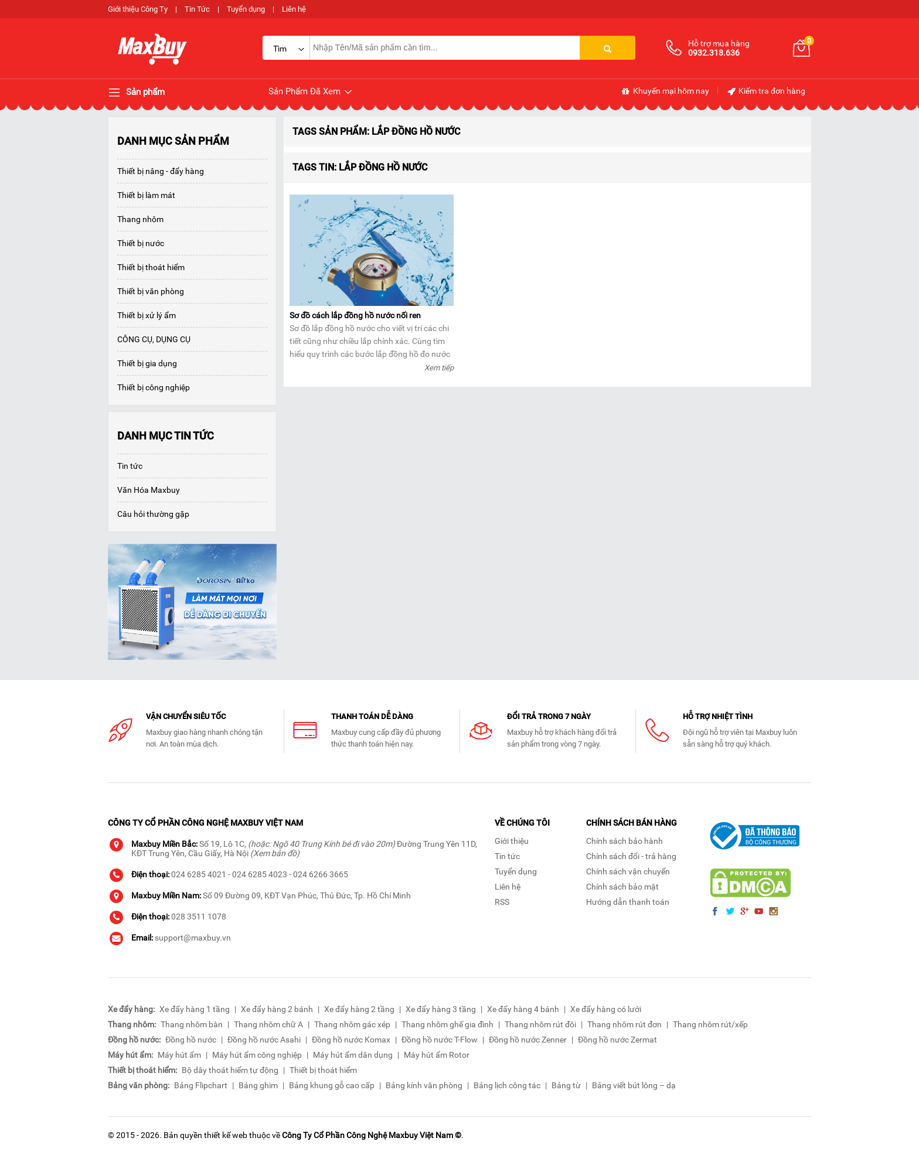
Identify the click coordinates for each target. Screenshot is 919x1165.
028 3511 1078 (198, 916)
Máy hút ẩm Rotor (436, 1055)
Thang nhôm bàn (192, 1024)
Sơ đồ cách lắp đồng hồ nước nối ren (355, 315)
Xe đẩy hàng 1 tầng (194, 1009)
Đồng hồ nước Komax (351, 1039)
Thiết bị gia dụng (147, 363)
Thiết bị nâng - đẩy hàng (160, 171)
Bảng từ (566, 1085)
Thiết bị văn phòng (150, 291)
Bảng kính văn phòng (424, 1085)
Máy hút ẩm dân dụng (353, 1055)
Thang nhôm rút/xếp (710, 1024)
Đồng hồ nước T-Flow (439, 1039)
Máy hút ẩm (179, 1055)
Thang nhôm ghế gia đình (447, 1024)
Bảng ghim (258, 1085)
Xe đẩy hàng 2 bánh (277, 1009)
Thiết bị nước (140, 243)
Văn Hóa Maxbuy (148, 490)
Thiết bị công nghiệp (153, 387)
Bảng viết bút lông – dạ (634, 1085)
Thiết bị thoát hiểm (151, 267)
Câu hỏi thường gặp (153, 514)
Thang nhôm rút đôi (540, 1024)
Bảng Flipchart (200, 1085)
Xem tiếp (439, 367)
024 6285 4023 (259, 874)
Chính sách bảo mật (622, 886)
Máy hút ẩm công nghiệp (257, 1055)
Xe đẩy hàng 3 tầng (441, 1009)
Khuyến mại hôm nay (665, 91)
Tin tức (129, 466)
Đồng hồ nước (190, 1039)
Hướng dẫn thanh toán (627, 902)
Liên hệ (294, 9)
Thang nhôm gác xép (352, 1024)
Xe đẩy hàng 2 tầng (359, 1009)
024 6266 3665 (320, 874)
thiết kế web (225, 1135)
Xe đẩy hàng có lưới (605, 1009)
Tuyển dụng (246, 9)
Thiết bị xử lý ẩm (146, 315)
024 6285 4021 (198, 874)
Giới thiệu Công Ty (138, 9)
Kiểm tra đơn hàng (765, 91)
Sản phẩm (136, 92)
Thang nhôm (140, 219)
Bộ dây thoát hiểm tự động (230, 1070)
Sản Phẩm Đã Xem (310, 91)
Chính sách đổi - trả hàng (631, 856)
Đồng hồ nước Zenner (528, 1039)
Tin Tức (197, 9)
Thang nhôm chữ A (268, 1024)
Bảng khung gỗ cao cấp (332, 1085)
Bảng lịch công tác (507, 1085)
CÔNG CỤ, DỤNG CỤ (153, 339)
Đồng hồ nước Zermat (617, 1039)
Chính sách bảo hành (624, 841)
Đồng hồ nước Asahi (264, 1039)
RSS (502, 902)
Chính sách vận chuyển (628, 871)
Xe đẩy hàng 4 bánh (523, 1009)
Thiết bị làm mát (146, 195)
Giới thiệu (512, 841)
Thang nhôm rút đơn (624, 1024)
